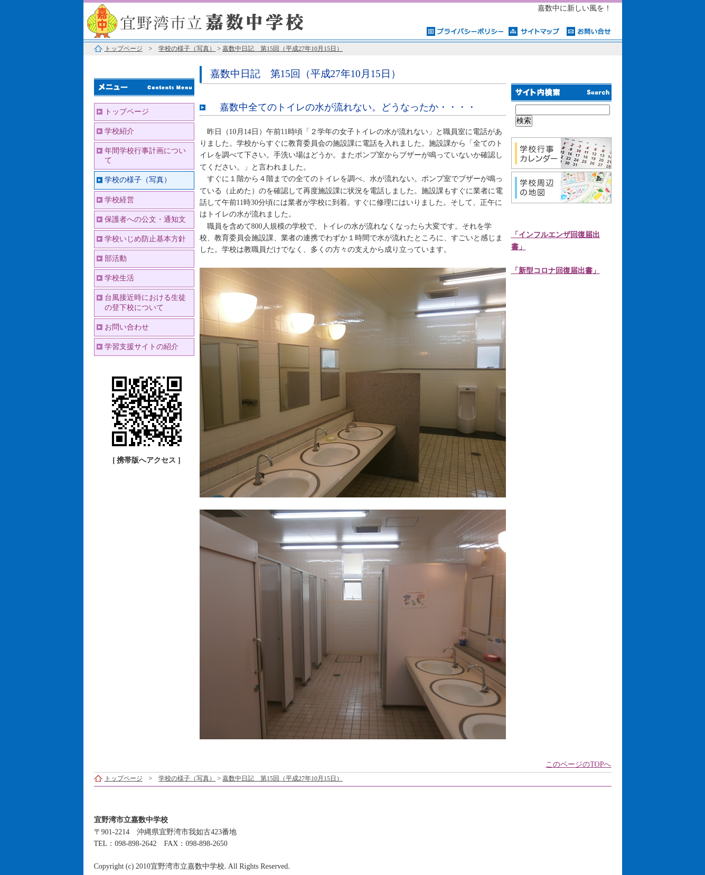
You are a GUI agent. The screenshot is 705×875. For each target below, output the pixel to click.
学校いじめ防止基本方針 (145, 239)
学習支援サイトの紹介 (141, 347)
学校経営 (119, 200)
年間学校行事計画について (145, 155)
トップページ (124, 48)
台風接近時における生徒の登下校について (145, 302)
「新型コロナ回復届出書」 (555, 271)
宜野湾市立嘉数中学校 (215, 20)
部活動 (116, 258)
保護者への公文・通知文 (145, 219)
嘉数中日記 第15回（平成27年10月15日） (282, 48)
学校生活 (119, 278)
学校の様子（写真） (186, 48)
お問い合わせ (127, 327)
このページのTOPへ (578, 764)
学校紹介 (119, 131)
